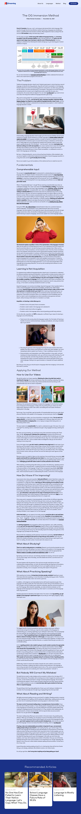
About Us (40, 3)
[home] (10, 3)
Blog (64, 3)
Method (58, 3)
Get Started (73, 3)
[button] (49, 4)
